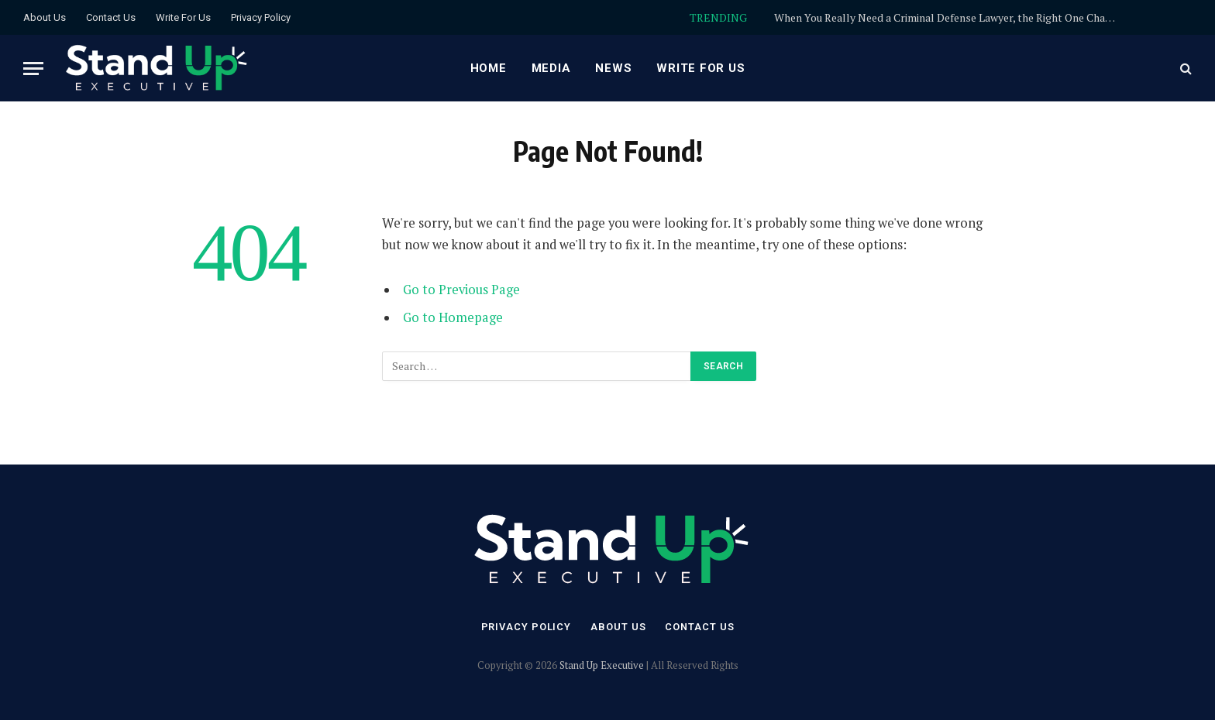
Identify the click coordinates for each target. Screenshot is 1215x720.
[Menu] (33, 68)
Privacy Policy (261, 17)
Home (488, 68)
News (613, 68)
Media (551, 68)
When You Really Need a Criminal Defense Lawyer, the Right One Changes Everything (948, 18)
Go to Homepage (453, 317)
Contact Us (111, 17)
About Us (44, 17)
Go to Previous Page (461, 289)
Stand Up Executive (601, 665)
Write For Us (183, 17)
